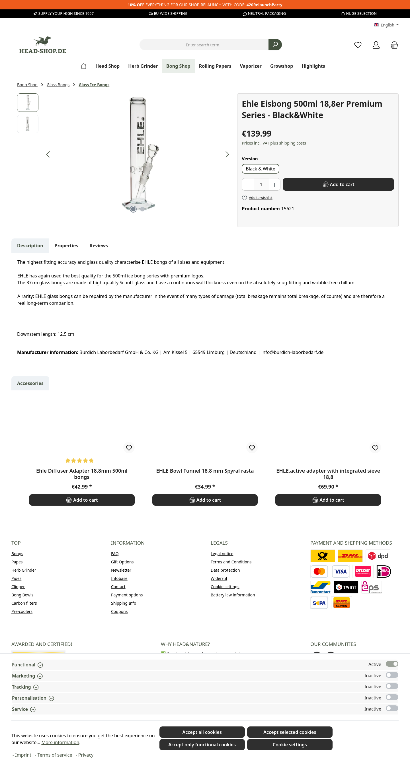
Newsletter (121, 570)
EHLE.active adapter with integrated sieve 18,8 (328, 474)
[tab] (30, 245)
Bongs (17, 553)
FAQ (115, 553)
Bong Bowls (22, 595)
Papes (17, 562)
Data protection (225, 570)
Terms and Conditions (231, 562)
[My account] (376, 45)
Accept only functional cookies (202, 745)
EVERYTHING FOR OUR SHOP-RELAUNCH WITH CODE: (205, 4)
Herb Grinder (23, 570)
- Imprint (22, 755)
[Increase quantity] (275, 184)
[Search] (275, 44)
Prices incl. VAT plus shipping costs (274, 143)
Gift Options (122, 562)
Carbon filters (24, 603)
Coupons (119, 611)
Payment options (127, 595)
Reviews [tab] (99, 245)
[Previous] (48, 154)
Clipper (18, 586)
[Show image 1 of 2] (133, 209)
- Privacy (84, 755)
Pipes (16, 578)
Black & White (260, 169)
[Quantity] (261, 184)
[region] (124, 154)
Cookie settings (225, 586)
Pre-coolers (21, 611)
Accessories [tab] (30, 383)
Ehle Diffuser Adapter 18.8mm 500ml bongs (82, 474)
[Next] (227, 154)
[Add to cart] (338, 184)
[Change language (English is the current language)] (386, 25)
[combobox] (204, 44)
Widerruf (219, 578)
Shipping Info (123, 603)
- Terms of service (54, 755)
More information (60, 742)
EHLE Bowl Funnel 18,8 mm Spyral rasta (205, 471)
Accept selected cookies (289, 732)
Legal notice (222, 553)
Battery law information (233, 595)
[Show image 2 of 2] (142, 209)
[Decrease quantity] (248, 184)
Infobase (119, 578)
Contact (118, 586)
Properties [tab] (66, 245)
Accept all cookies (202, 732)
